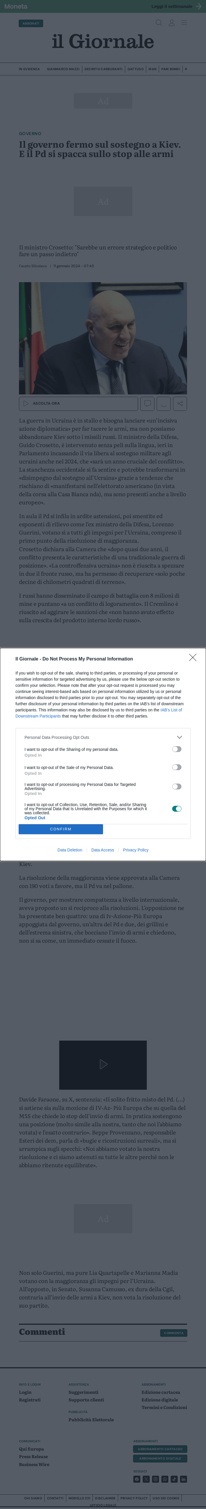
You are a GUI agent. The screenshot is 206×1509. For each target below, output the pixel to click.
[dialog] (103, 754)
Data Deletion (69, 850)
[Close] (194, 659)
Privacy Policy (136, 850)
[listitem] (103, 737)
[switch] (176, 749)
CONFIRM (61, 829)
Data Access (102, 850)
